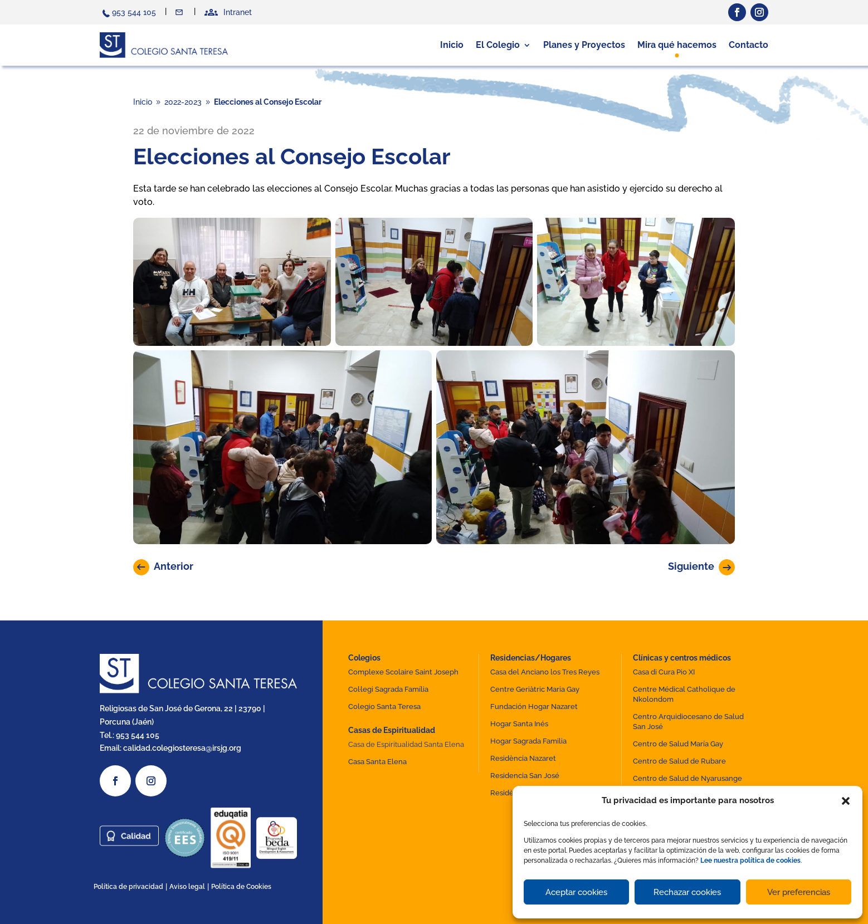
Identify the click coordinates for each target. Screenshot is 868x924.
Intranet (237, 12)
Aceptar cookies (576, 892)
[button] (845, 800)
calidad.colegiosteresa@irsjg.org (182, 748)
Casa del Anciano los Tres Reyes (544, 672)
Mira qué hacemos (676, 45)
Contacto (180, 12)
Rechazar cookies (687, 892)
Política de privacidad (128, 887)
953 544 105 (134, 12)
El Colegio (498, 45)
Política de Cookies (241, 887)
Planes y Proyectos (584, 45)
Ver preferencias (798, 892)
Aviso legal (187, 887)
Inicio (452, 45)
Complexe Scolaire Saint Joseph (403, 672)
